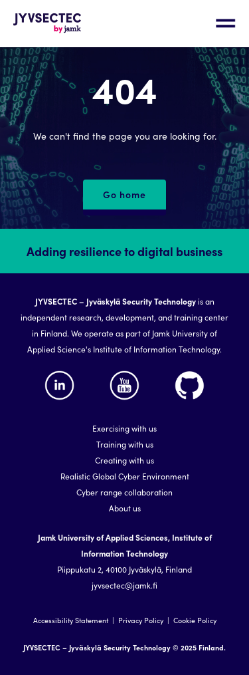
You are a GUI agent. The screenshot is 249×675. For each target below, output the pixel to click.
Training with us (124, 444)
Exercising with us (124, 428)
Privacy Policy (140, 620)
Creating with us (124, 460)
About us (125, 507)
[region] (124, 452)
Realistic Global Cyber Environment (124, 475)
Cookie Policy (194, 620)
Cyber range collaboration (124, 491)
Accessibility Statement (70, 620)
